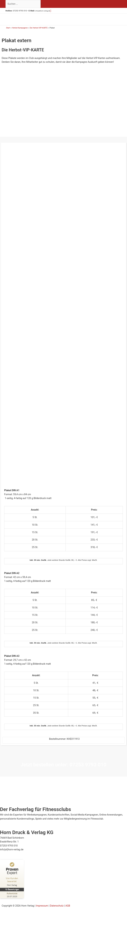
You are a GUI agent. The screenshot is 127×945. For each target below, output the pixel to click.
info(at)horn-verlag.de (44, 11)
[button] (54, 11)
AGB (67, 910)
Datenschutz (57, 910)
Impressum (42, 910)
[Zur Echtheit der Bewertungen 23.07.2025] (12, 899)
